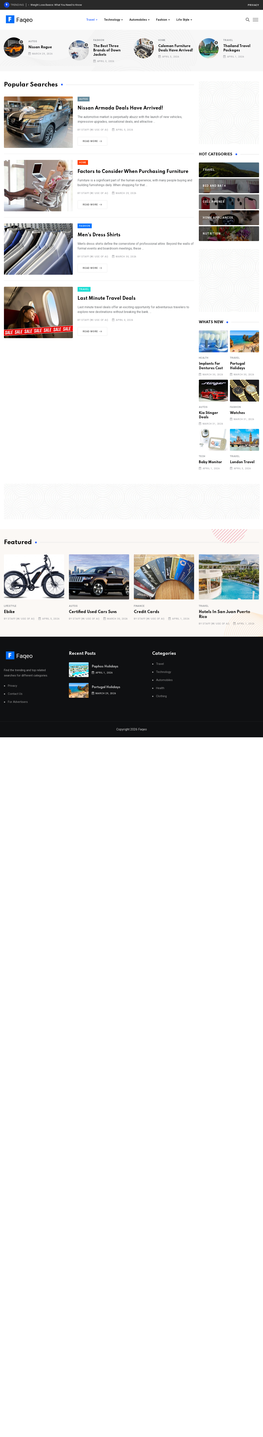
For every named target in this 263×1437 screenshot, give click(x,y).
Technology (112, 19)
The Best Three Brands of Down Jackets (107, 50)
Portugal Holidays (106, 687)
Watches (237, 413)
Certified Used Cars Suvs (93, 612)
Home (162, 40)
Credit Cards (146, 612)
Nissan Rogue (40, 47)
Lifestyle (10, 606)
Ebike (9, 612)
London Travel (242, 462)
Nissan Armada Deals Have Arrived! (120, 108)
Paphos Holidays (105, 666)
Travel (90, 19)
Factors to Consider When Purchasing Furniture (133, 171)
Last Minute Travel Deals (107, 298)
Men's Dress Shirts (99, 235)
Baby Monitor (210, 462)
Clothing (161, 696)
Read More (93, 141)
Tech (202, 456)
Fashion (161, 19)
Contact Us (15, 693)
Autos (32, 41)
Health (203, 357)
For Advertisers (18, 701)
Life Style (182, 19)
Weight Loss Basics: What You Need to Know (56, 4)
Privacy (253, 5)
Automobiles (138, 19)
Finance (139, 606)
